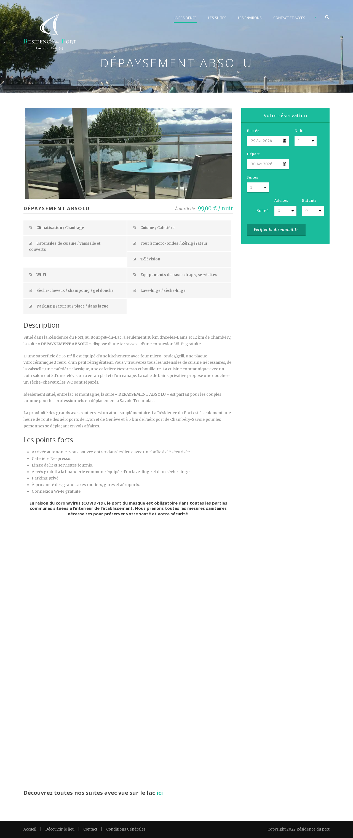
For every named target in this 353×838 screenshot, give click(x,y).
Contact (90, 829)
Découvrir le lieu (59, 829)
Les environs (250, 17)
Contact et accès (289, 17)
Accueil (29, 829)
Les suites (217, 17)
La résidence (185, 17)
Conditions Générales (126, 829)
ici (159, 792)
